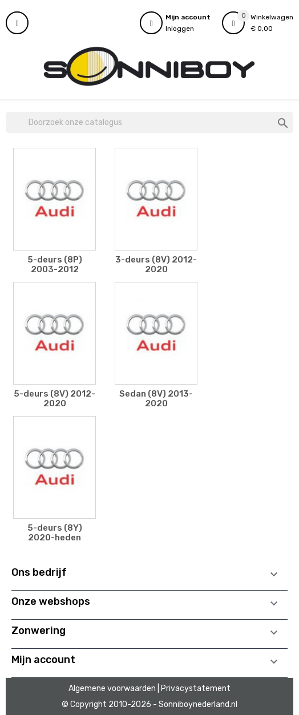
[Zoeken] (149, 123)
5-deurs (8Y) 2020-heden (54, 533)
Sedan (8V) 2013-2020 (156, 399)
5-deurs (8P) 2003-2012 (54, 264)
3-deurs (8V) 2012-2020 (156, 264)
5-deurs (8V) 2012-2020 (54, 399)
